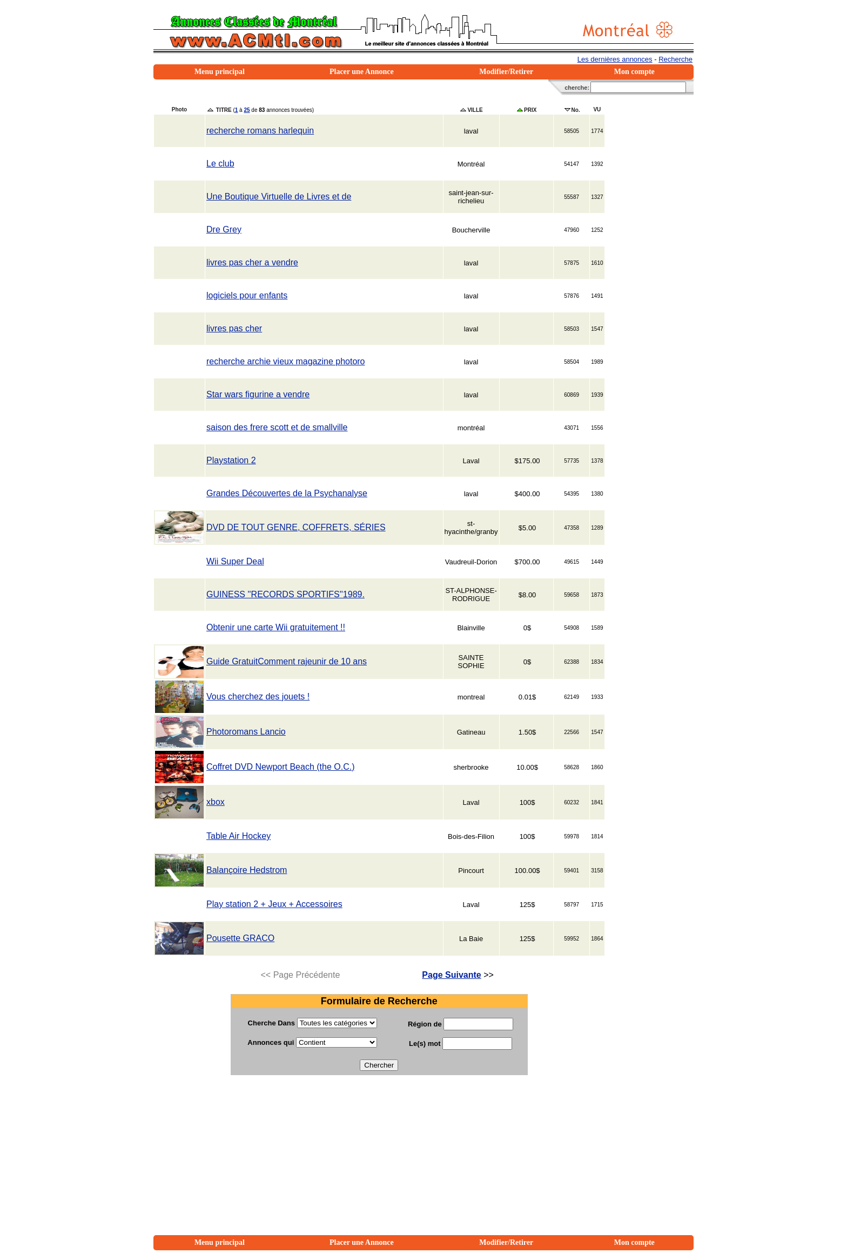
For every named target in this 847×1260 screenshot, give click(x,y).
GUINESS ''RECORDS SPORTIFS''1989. (285, 594)
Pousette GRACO (240, 938)
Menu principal (219, 72)
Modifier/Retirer (506, 72)
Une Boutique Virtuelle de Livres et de (278, 196)
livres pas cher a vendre (252, 262)
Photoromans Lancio (246, 731)
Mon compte (634, 72)
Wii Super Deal (235, 561)
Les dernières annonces (615, 59)
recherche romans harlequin (260, 130)
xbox (215, 801)
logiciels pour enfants (246, 295)
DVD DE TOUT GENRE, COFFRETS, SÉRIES (296, 527)
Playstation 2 (231, 460)
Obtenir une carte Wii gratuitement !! (275, 627)
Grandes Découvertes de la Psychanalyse (286, 493)
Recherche (675, 59)
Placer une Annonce (362, 72)
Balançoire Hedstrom (246, 870)
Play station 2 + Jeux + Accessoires (274, 904)
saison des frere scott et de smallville (276, 427)
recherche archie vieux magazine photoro (285, 361)
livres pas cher (234, 328)
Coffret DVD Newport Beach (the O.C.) (280, 766)
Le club (220, 163)
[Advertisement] (378, 1159)
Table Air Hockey (238, 836)
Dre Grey (223, 229)
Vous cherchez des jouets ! (258, 696)
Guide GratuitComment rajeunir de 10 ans (286, 661)
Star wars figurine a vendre (258, 394)
